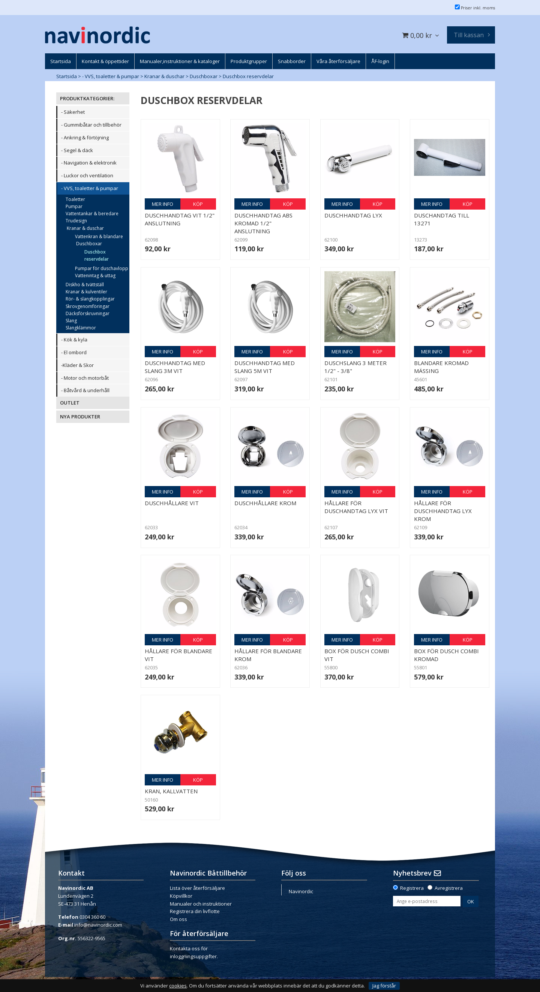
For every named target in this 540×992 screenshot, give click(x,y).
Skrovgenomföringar (88, 306)
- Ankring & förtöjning (85, 137)
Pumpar (74, 206)
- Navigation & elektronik (89, 162)
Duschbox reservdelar (248, 76)
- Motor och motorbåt (85, 377)
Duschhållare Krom (265, 503)
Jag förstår (384, 985)
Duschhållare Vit (172, 503)
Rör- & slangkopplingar (90, 299)
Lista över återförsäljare (197, 888)
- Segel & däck (77, 150)
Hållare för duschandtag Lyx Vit (356, 507)
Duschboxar (204, 76)
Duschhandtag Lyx (353, 215)
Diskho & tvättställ (85, 284)
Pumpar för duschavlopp (101, 268)
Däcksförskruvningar (88, 313)
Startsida (66, 76)
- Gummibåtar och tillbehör (91, 124)
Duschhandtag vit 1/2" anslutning (179, 219)
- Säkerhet (73, 112)
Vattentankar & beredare (92, 213)
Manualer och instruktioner (201, 903)
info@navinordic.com (98, 924)
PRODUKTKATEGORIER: (87, 98)
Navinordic (301, 891)
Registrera (412, 888)
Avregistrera (449, 888)
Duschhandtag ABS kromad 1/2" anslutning (263, 223)
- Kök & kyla (74, 339)
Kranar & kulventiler (86, 291)
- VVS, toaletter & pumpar (110, 76)
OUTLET (70, 402)
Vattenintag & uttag (95, 275)
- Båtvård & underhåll (85, 390)
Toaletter (75, 199)
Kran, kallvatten (171, 791)
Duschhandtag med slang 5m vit (264, 366)
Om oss (178, 919)
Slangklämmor (81, 328)
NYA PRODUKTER (80, 416)
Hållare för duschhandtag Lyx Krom (443, 510)
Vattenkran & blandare (99, 236)
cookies (178, 986)
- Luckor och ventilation (87, 175)
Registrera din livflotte (195, 911)
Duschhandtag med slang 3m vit (175, 366)
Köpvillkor (181, 895)
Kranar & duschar (164, 76)
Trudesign (76, 220)
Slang (71, 320)
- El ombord (74, 352)
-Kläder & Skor (77, 365)
